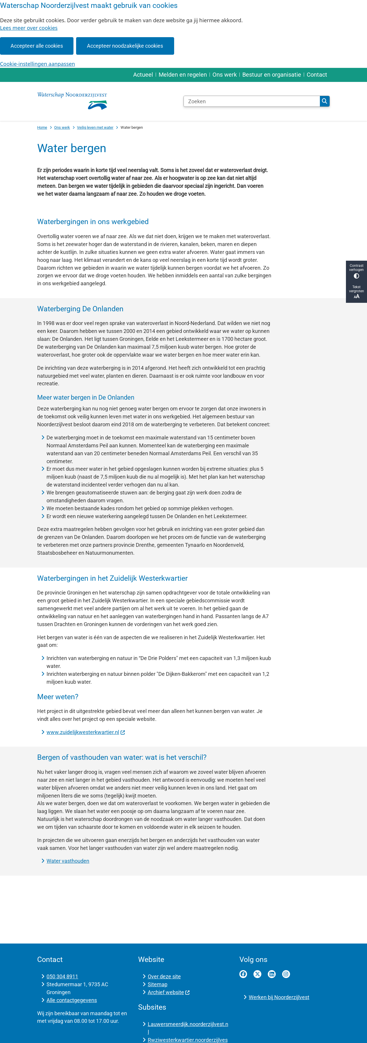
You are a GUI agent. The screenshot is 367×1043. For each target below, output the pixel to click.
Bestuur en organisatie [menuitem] (271, 74)
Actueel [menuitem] (143, 74)
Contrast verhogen (356, 271)
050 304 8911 (62, 976)
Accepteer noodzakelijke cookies (125, 46)
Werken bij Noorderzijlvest (279, 997)
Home (42, 127)
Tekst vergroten (356, 292)
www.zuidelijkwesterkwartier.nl (86, 732)
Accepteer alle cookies (37, 46)
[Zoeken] (252, 101)
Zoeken (324, 101)
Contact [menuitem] (317, 74)
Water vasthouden (68, 861)
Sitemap (157, 984)
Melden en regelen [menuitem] (183, 74)
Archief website (169, 992)
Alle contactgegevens (72, 1000)
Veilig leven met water (95, 127)
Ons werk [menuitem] (224, 74)
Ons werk (62, 127)
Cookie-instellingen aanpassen (37, 63)
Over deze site (164, 976)
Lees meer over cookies (29, 27)
